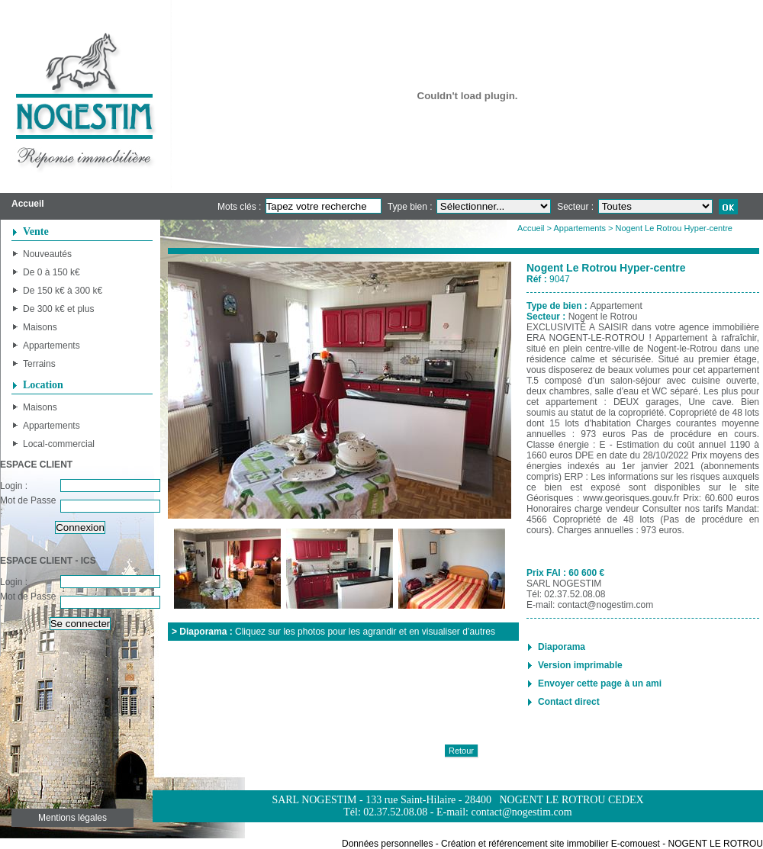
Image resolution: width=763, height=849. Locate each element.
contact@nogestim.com (606, 605)
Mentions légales (72, 817)
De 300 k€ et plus (58, 309)
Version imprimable (580, 665)
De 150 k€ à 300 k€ (62, 290)
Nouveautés (47, 254)
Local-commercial (59, 444)
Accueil (530, 228)
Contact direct (569, 701)
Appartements (51, 345)
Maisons (40, 327)
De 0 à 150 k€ (51, 272)
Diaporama (561, 647)
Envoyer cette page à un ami (600, 683)
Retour (461, 750)
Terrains (39, 364)
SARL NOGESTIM (563, 583)
